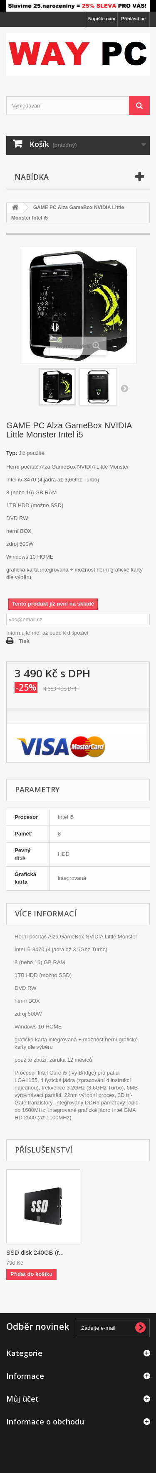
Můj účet (22, 1399)
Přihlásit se (133, 18)
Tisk (24, 641)
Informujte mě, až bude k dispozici (47, 633)
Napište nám (101, 18)
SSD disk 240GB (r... (35, 1252)
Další (124, 388)
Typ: (11, 453)
